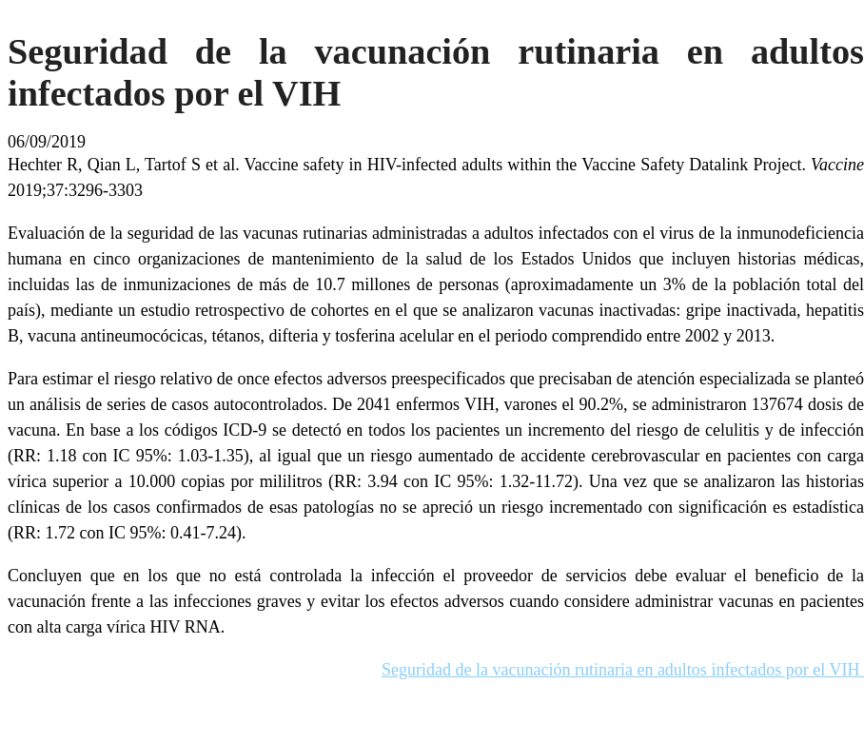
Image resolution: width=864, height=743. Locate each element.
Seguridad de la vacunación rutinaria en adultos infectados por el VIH (623, 669)
